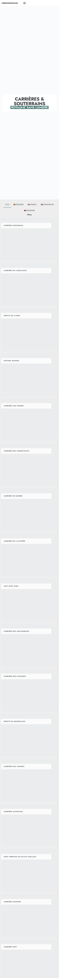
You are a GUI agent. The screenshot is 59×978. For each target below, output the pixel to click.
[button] (29, 3)
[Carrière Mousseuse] (29, 239)
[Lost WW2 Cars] (29, 599)
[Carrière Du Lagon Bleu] (29, 284)
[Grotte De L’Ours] (29, 329)
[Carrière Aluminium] (29, 825)
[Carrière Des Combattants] (29, 464)
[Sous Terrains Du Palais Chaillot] (29, 870)
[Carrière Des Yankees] (29, 780)
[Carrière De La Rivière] (29, 554)
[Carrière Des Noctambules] (29, 645)
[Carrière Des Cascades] (29, 690)
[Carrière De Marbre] (29, 509)
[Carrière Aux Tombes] (29, 419)
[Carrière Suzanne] (29, 915)
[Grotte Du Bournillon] (29, 735)
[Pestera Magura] (29, 374)
